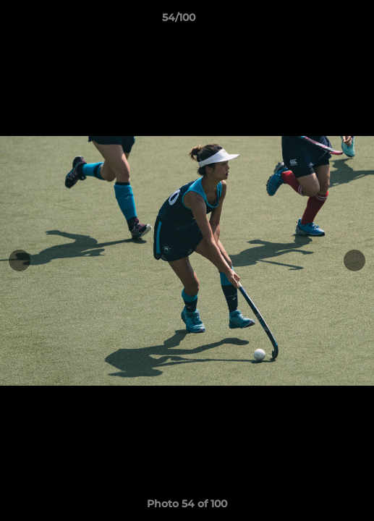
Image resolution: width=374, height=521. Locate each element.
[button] (322, 20)
